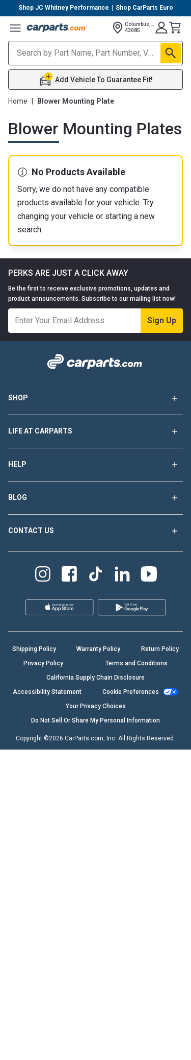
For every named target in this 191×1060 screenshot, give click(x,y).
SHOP (95, 398)
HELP (95, 464)
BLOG (95, 498)
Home (18, 101)
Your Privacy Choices (96, 706)
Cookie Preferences (130, 691)
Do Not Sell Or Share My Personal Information (95, 720)
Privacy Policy (43, 663)
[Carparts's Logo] (57, 27)
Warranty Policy (98, 649)
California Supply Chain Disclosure (95, 677)
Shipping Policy (34, 649)
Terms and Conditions (136, 663)
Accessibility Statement (47, 691)
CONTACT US (95, 531)
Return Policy (160, 649)
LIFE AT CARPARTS (95, 431)
